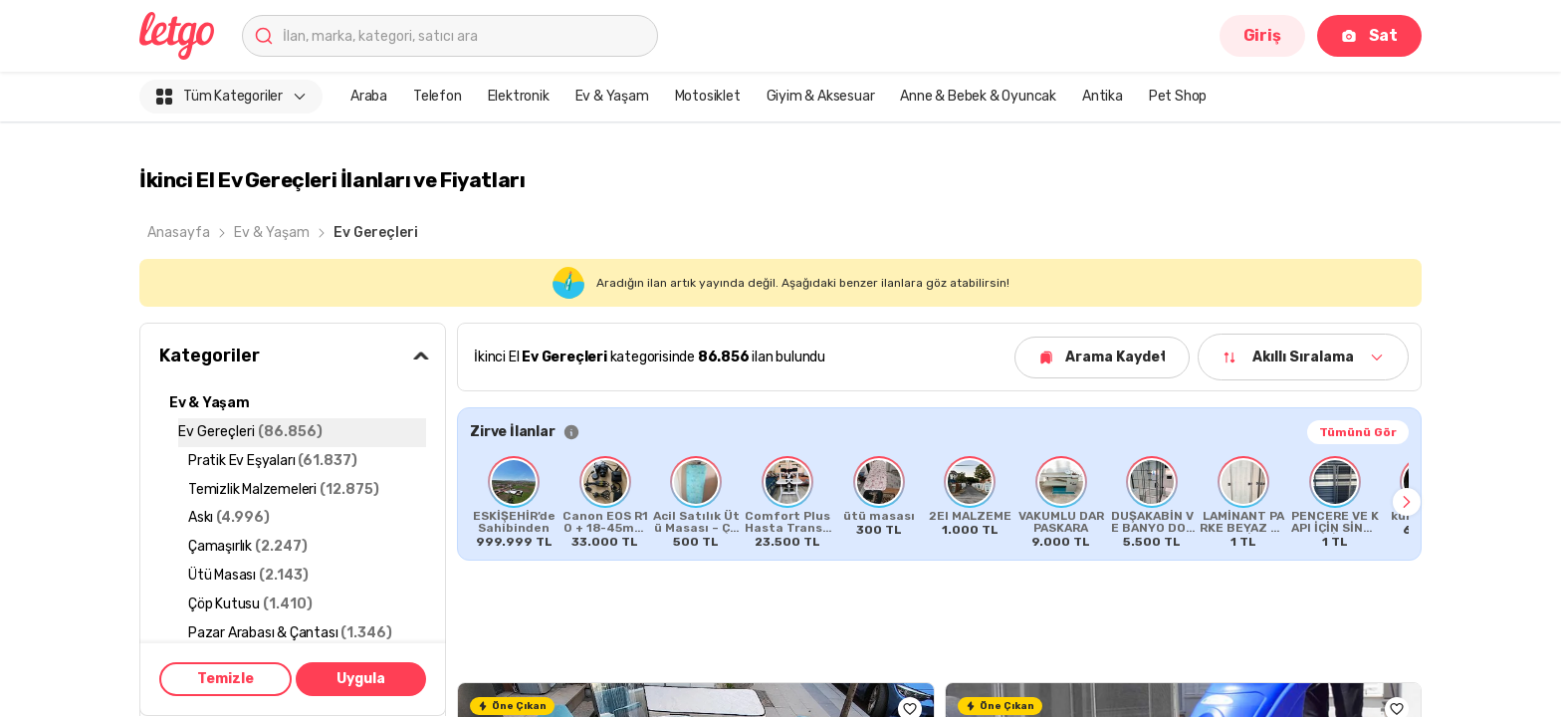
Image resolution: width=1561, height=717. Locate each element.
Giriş (1262, 35)
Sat (1369, 35)
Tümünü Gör (1358, 432)
